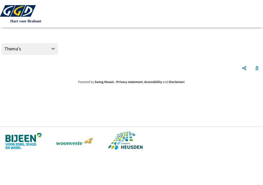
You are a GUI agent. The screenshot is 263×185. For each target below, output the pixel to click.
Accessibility (153, 82)
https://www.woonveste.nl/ (75, 141)
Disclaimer (176, 82)
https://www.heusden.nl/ (125, 141)
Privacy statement (129, 82)
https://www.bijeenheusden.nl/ (24, 141)
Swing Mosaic (104, 82)
